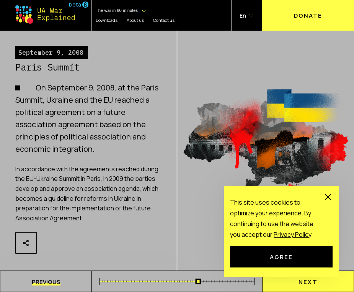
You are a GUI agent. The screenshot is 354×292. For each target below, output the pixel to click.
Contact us (164, 20)
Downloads (106, 20)
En (243, 15)
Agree (281, 257)
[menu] (46, 281)
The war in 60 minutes (117, 10)
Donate (308, 15)
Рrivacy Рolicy (292, 234)
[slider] (198, 281)
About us (135, 20)
